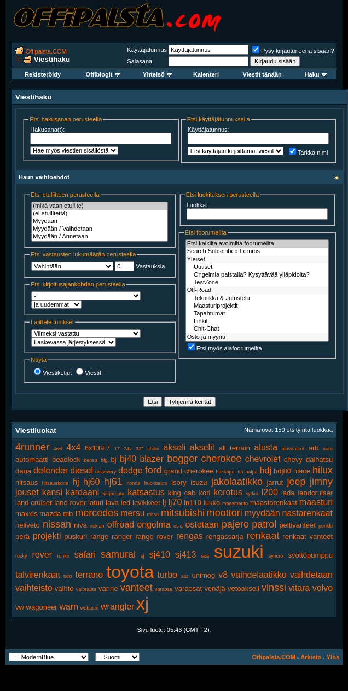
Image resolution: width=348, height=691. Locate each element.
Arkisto (310, 657)
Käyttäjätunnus (147, 49)
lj (164, 502)
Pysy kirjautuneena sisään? (293, 51)
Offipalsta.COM (46, 51)
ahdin (153, 449)
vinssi (274, 587)
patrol (264, 524)
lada (288, 493)
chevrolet (263, 459)
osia (178, 526)
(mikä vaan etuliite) (99, 206)
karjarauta (113, 493)
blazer (152, 459)
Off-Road (257, 290)
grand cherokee (189, 471)
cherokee (221, 458)
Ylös (333, 657)
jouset (27, 492)
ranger (122, 536)
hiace (301, 471)
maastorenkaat (273, 503)
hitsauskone (55, 483)
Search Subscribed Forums (257, 251)
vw (19, 607)
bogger (182, 458)
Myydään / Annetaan (99, 237)
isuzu (198, 482)
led (125, 503)
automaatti (32, 459)
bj (114, 459)
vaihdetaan (311, 574)
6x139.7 (97, 448)
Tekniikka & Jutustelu (257, 298)
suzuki (239, 551)
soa (205, 556)
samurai (118, 554)
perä (22, 536)
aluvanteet (293, 449)
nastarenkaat (307, 513)
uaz (185, 576)
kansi (52, 492)
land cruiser (33, 503)
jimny (321, 481)
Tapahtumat (257, 314)
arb (314, 448)
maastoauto (235, 503)
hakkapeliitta (229, 472)
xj (142, 603)
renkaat (262, 535)
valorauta (86, 589)
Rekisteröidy (43, 74)
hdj (265, 470)
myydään (262, 513)
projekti (47, 536)
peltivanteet (297, 525)
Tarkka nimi (308, 152)
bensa (90, 460)
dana (23, 471)
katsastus (146, 492)
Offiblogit (103, 74)
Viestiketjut (53, 373)
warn (68, 606)
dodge (130, 470)
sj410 (159, 554)
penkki (325, 526)
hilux (322, 470)
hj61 (113, 481)
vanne (108, 588)
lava (112, 503)
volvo (322, 588)
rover (42, 554)
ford (153, 470)
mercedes (96, 512)
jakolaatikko (237, 481)
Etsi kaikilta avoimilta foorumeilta (257, 244)
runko (63, 556)
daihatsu (319, 459)
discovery (105, 472)
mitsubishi (183, 512)
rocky (21, 556)
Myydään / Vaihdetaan (99, 229)
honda (133, 483)
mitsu (153, 514)
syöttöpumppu (310, 555)
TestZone (257, 282)
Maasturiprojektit (257, 306)
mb (68, 514)
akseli (174, 447)
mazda (50, 514)
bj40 (128, 459)
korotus (227, 492)
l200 (270, 492)
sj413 (185, 554)
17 (117, 449)
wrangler (117, 606)
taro (67, 576)
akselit (202, 447)
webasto (89, 608)
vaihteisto (34, 588)
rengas (189, 536)
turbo (167, 574)
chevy (293, 459)
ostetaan (202, 524)
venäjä (214, 588)
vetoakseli (243, 588)
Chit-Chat (257, 329)
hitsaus (26, 482)
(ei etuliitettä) (99, 214)
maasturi (316, 502)
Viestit (88, 373)
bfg (104, 460)
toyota (130, 572)
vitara (299, 588)
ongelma (153, 524)
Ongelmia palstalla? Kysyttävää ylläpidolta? (257, 275)
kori (204, 493)
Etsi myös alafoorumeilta (225, 348)
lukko (212, 503)
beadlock (66, 459)
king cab (182, 493)
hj (75, 482)
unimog (204, 575)
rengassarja (224, 536)
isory (178, 482)
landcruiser (315, 493)
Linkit (257, 321)
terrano (89, 574)
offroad (121, 524)
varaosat (188, 588)
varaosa (163, 589)
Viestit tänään (261, 74)
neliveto (27, 525)
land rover (70, 503)
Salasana (139, 61)
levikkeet (146, 503)
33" (139, 449)
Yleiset (257, 259)
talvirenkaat (37, 574)
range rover (154, 536)
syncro (276, 556)
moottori (224, 512)
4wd (58, 449)
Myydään (99, 221)
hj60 (91, 482)
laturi (95, 503)
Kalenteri (206, 74)
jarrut (274, 482)
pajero (235, 524)
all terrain (234, 448)
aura (328, 449)
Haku (316, 74)
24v (128, 449)
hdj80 (282, 471)
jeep (296, 481)
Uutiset (257, 267)
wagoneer (41, 607)
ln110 (192, 503)
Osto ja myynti (257, 337)
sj (142, 556)
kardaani (82, 492)
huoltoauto (155, 483)
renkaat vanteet (307, 536)
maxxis (26, 514)
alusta (265, 447)
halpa (252, 472)
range (99, 536)
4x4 (74, 447)
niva (80, 525)
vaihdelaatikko (258, 574)
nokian (97, 526)
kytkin (252, 493)
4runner (32, 447)
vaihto (64, 588)
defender (50, 470)
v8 (223, 574)
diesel (81, 470)
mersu (132, 513)
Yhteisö (157, 74)
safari (85, 554)
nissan (57, 524)
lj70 (175, 502)
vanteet (136, 587)
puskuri (75, 536)
